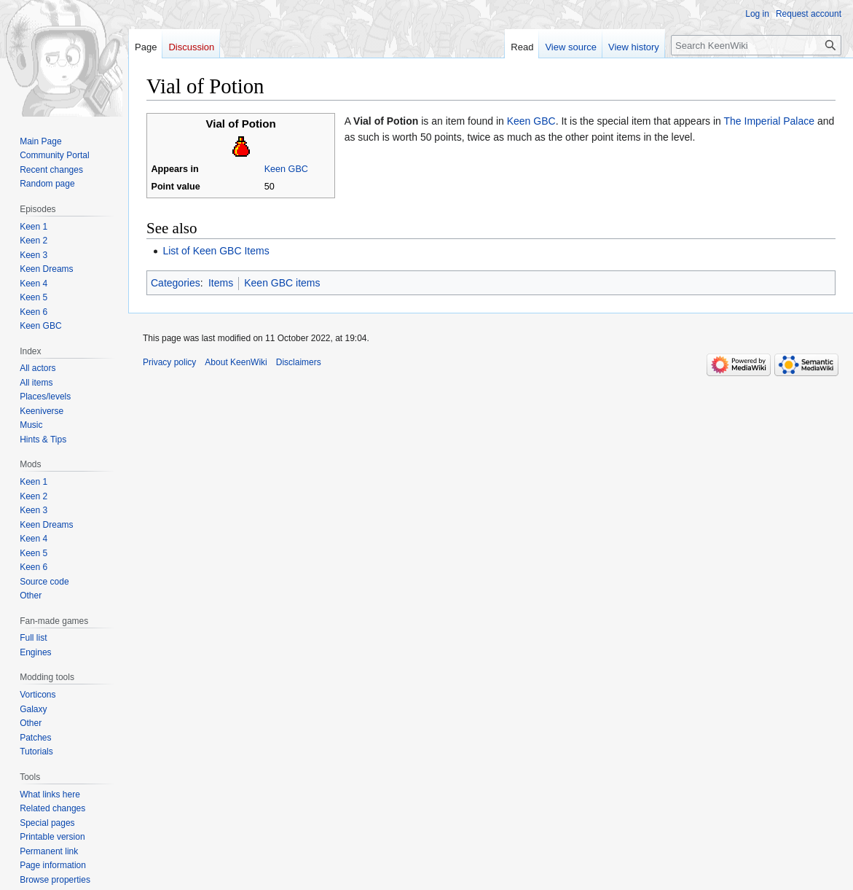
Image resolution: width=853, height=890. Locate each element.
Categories (175, 283)
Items (220, 283)
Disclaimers (298, 362)
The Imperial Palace (769, 121)
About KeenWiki (236, 362)
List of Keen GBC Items (215, 251)
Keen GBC (286, 169)
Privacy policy (169, 362)
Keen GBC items (282, 283)
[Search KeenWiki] (756, 45)
